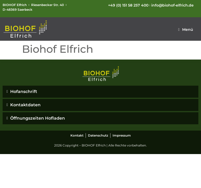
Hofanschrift (23, 91)
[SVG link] (25, 29)
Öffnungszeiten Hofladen (37, 118)
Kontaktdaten (25, 104)
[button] (185, 29)
